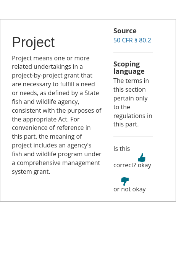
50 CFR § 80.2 (132, 40)
